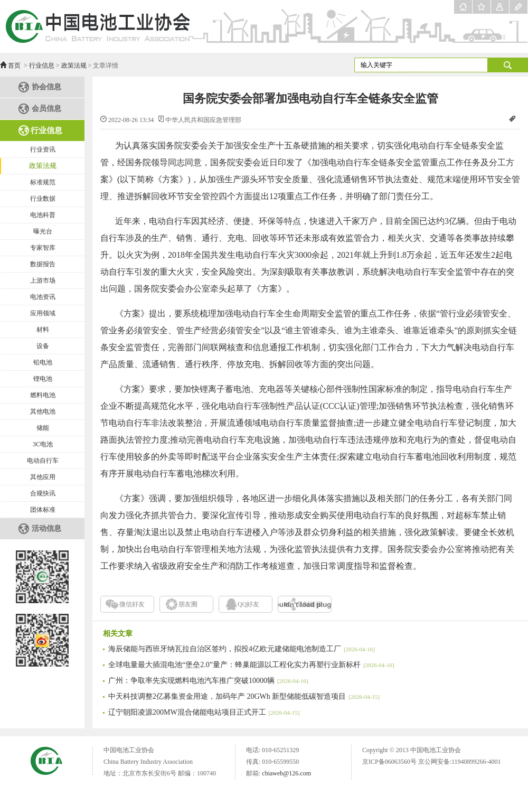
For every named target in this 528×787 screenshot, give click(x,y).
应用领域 (42, 313)
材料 (42, 329)
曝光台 (42, 231)
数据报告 (42, 264)
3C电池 (43, 444)
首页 (14, 65)
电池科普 (42, 215)
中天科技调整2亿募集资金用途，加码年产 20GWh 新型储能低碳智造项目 (244, 696)
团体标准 (42, 509)
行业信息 (41, 65)
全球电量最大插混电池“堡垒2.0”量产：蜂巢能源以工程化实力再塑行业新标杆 (251, 665)
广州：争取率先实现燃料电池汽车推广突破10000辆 (208, 681)
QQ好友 (248, 604)
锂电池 (42, 378)
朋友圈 (187, 604)
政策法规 (74, 65)
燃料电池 (42, 395)
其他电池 (42, 411)
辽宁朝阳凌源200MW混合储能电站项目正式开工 (203, 712)
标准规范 (42, 182)
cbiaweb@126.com (286, 773)
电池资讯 (42, 297)
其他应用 (42, 477)
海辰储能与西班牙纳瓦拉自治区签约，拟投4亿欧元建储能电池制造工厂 (241, 649)
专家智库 (42, 247)
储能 (42, 428)
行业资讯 (42, 149)
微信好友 (132, 604)
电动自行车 (43, 460)
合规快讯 (42, 493)
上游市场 (42, 280)
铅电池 (42, 362)
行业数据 (42, 198)
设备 (42, 346)
